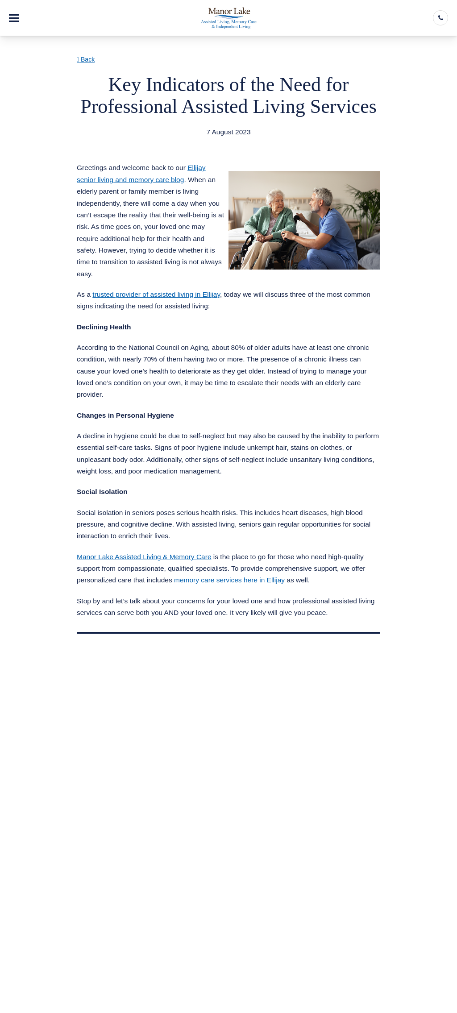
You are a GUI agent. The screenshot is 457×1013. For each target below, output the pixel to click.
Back (86, 59)
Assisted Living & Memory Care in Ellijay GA (156, 143)
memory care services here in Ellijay (229, 580)
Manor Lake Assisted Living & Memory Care (144, 556)
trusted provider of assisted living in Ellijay (156, 294)
